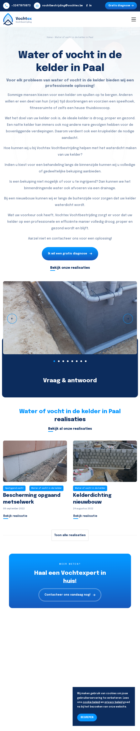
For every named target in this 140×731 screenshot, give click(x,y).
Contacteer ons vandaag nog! (69, 594)
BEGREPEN (87, 717)
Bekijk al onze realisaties (70, 429)
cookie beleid (91, 702)
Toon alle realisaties (70, 535)
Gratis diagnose (121, 5)
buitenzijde (82, 198)
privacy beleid (113, 702)
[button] (54, 361)
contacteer (61, 238)
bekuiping (74, 171)
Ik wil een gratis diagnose (70, 253)
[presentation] (12, 319)
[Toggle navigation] (133, 19)
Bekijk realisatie (15, 516)
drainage (107, 188)
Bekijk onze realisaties (70, 268)
